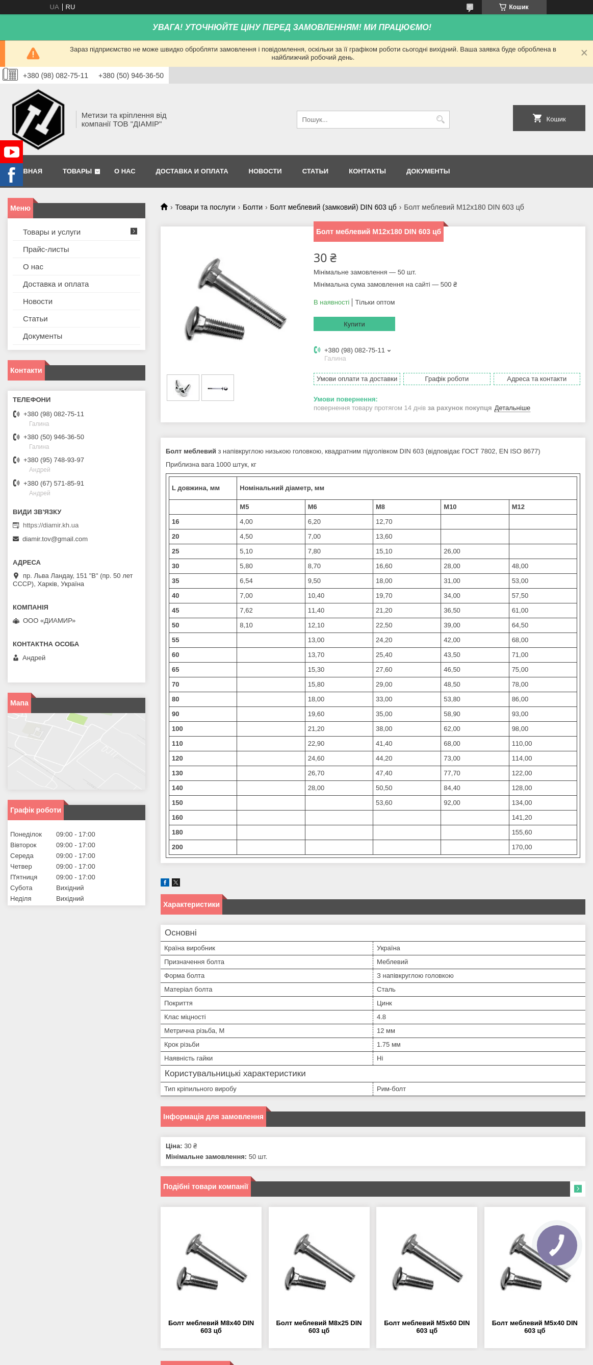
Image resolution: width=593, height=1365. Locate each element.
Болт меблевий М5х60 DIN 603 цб (427, 1326)
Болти (253, 207)
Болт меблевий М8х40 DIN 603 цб (211, 1326)
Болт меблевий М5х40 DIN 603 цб (535, 1326)
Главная (26, 171)
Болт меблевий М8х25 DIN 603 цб (319, 1326)
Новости (265, 171)
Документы (428, 171)
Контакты (367, 171)
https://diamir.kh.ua (51, 525)
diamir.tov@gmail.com (55, 539)
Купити (354, 324)
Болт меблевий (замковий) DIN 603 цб (333, 207)
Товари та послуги (205, 207)
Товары (77, 171)
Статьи (315, 171)
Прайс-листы (46, 249)
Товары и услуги (52, 232)
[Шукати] (441, 120)
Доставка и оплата (192, 171)
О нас (125, 171)
